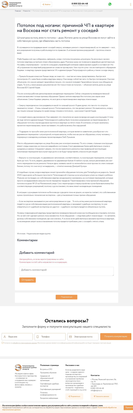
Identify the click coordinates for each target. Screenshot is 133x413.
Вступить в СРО (46, 369)
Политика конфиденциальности (48, 393)
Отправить (27, 280)
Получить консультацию (115, 336)
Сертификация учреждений (50, 389)
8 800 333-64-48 (80, 3)
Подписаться (66, 297)
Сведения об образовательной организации (46, 378)
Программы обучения (48, 373)
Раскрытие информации (49, 398)
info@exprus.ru (96, 390)
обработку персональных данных (25, 343)
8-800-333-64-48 (97, 388)
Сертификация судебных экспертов (49, 385)
